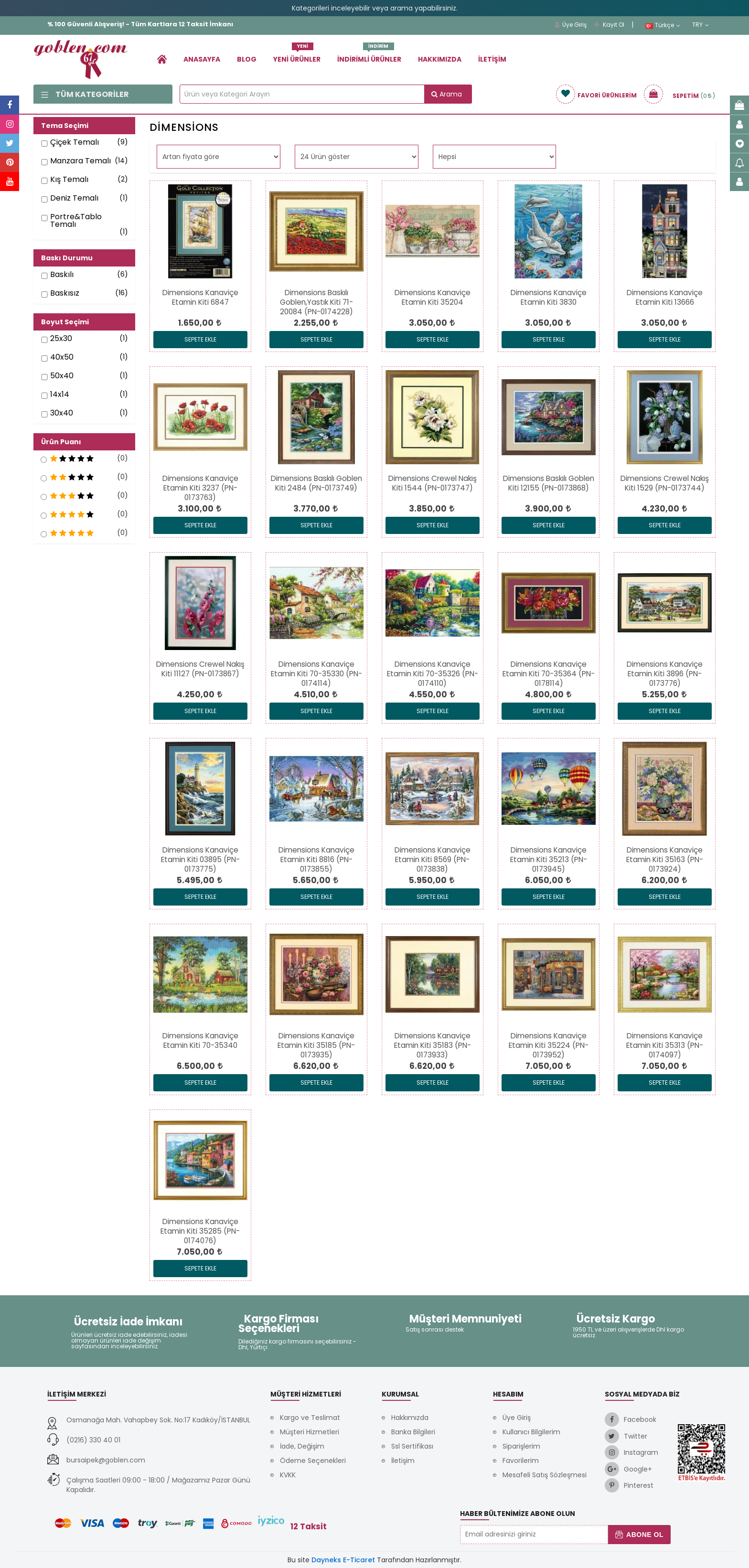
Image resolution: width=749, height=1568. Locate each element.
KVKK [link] (288, 1475)
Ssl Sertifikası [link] (412, 1446)
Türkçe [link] (662, 25)
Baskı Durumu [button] (67, 258)
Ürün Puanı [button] (61, 442)
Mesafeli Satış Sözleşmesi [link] (545, 1475)
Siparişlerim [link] (521, 1446)
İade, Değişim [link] (302, 1446)
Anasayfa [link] (201, 59)
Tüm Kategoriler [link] (85, 94)
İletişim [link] (492, 59)
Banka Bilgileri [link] (413, 1432)
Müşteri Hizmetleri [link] (309, 1432)
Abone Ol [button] (639, 1534)
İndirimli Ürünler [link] (369, 55)
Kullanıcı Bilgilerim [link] (531, 1432)
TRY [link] (700, 24)
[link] (162, 59)
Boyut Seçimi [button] (65, 322)
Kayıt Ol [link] (609, 25)
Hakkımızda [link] (439, 59)
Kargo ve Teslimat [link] (310, 1417)
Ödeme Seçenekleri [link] (313, 1460)
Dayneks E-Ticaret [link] (343, 1560)
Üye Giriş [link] (571, 25)
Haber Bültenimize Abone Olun (517, 1513)
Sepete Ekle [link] (200, 339)
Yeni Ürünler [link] (297, 55)
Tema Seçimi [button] (64, 125)
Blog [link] (247, 59)
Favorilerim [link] (521, 1460)
